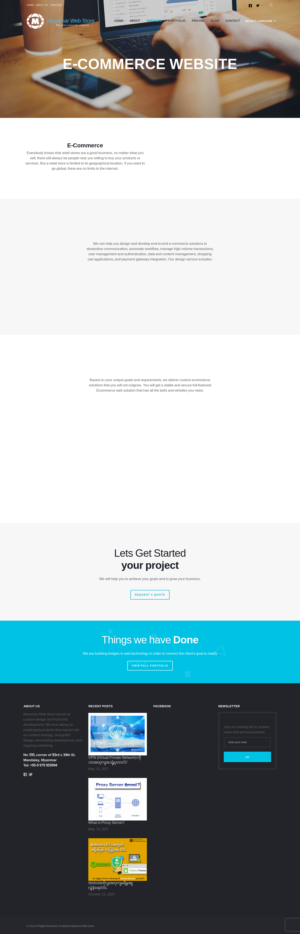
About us (42, 5)
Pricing (198, 21)
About (135, 21)
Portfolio (176, 21)
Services (56, 5)
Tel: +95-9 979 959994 (40, 765)
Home (30, 5)
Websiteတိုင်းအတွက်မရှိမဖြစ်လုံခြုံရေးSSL (110, 885)
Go (247, 757)
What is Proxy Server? (106, 823)
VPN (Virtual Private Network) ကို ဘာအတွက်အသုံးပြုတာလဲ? (114, 760)
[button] (270, 5)
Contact (233, 21)
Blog (215, 21)
